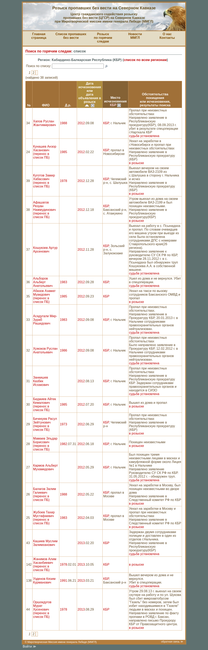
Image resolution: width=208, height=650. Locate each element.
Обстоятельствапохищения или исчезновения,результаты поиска (155, 100)
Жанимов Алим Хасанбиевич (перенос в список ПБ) (44, 564)
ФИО (46, 105)
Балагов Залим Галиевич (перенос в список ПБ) (44, 494)
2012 (81, 123)
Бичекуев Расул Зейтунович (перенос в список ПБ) (45, 424)
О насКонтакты (167, 35)
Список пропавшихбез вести (70, 35)
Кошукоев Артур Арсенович (45, 249)
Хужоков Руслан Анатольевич (45, 350)
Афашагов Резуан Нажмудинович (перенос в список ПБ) (44, 210)
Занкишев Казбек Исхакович (41, 381)
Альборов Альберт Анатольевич (43, 282)
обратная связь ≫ (172, 641)
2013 (81, 543)
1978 (63, 181)
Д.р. (68, 105)
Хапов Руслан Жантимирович (44, 123)
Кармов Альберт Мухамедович (45, 467)
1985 (63, 152)
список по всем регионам (145, 60)
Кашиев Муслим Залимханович (45, 543)
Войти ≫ (29, 646)
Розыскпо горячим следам (103, 37)
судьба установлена (144, 136)
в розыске (136, 163)
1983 (63, 282)
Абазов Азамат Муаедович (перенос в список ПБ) (44, 296)
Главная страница (38, 35)
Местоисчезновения (115, 99)
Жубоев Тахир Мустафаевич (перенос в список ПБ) (44, 518)
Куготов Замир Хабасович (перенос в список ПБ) (44, 181)
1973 (63, 424)
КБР (115, 105)
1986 (63, 350)
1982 (63, 444)
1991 (63, 580)
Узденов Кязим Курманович (44, 580)
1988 (63, 123)
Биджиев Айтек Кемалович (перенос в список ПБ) (44, 404)
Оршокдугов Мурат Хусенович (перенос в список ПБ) (42, 609)
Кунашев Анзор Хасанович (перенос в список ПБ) (44, 152)
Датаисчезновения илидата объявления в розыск (89, 92)
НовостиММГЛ (135, 35)
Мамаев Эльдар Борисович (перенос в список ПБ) (45, 444)
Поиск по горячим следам (48, 51)
